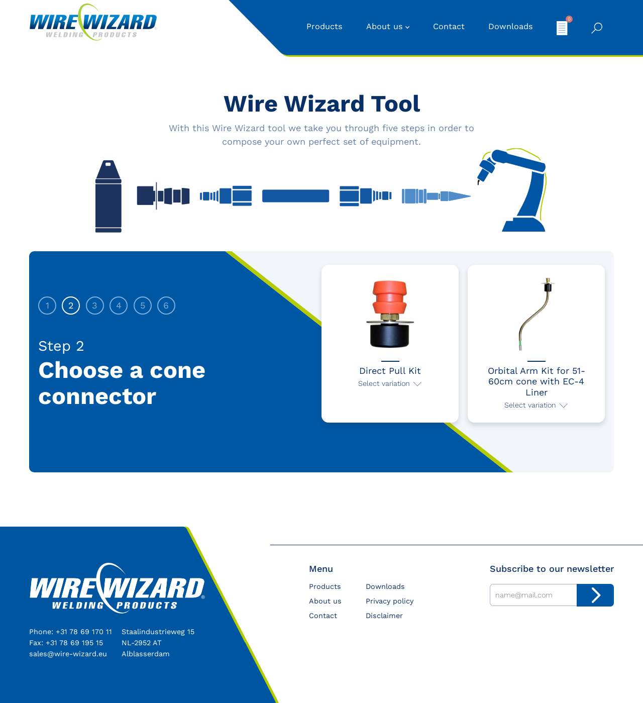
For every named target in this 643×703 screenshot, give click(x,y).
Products (324, 26)
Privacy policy (389, 601)
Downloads (510, 26)
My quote (562, 27)
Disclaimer (384, 616)
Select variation (384, 383)
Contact (449, 26)
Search (596, 28)
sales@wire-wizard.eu (68, 654)
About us (384, 26)
